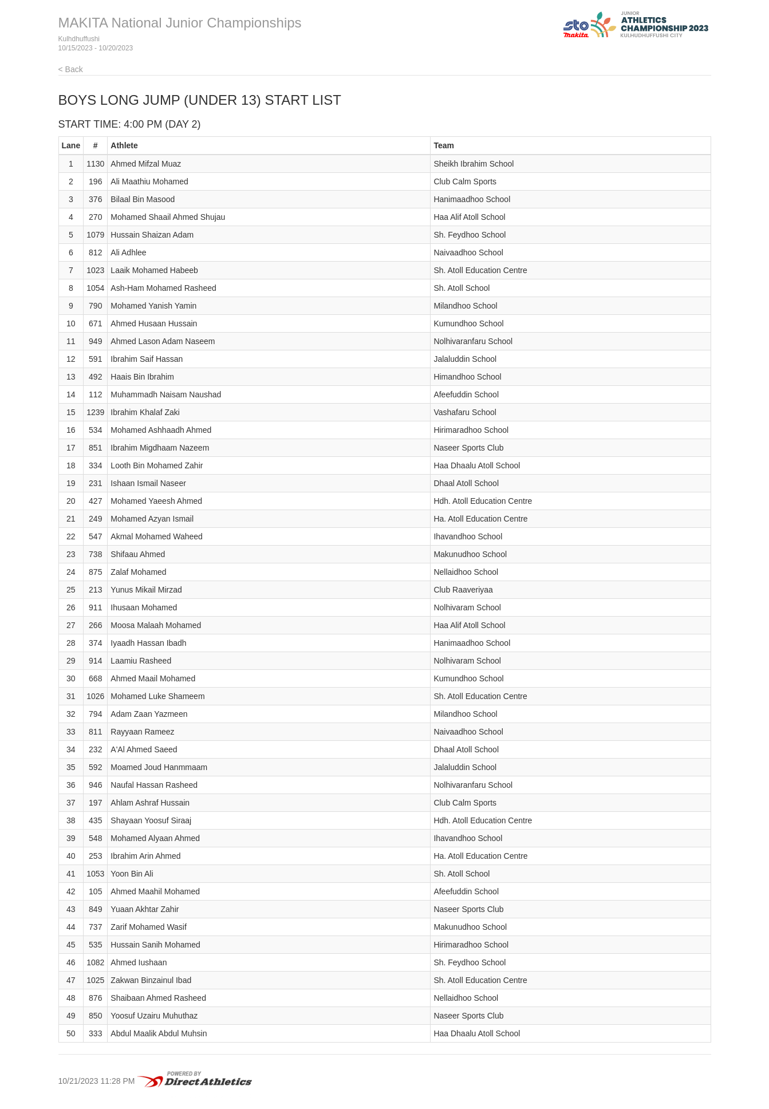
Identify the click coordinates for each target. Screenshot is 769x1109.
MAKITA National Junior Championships (180, 22)
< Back (70, 69)
